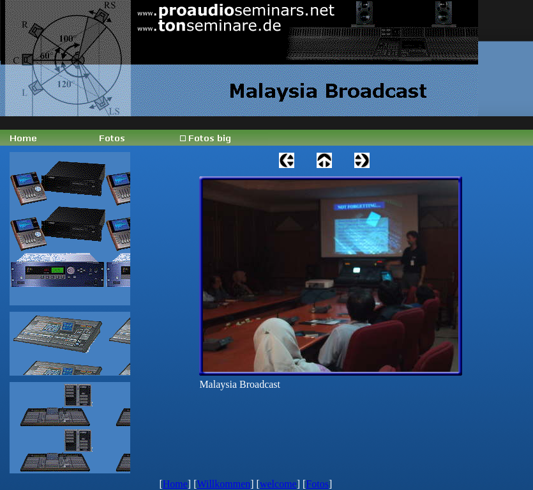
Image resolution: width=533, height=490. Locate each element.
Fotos (317, 484)
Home (175, 484)
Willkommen (223, 484)
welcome (278, 484)
